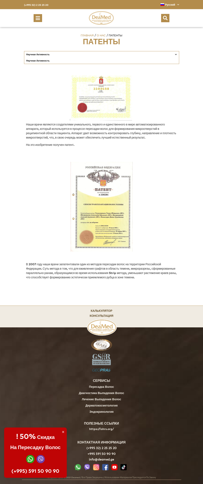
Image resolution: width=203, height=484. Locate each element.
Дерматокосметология (101, 405)
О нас (101, 35)
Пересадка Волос (101, 387)
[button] (38, 18)
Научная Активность (101, 54)
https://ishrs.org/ (101, 429)
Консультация (101, 315)
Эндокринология (101, 412)
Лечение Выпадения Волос (101, 399)
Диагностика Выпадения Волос (101, 393)
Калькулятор (101, 310)
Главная (87, 35)
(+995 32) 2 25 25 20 (36, 4)
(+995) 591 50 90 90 (35, 471)
